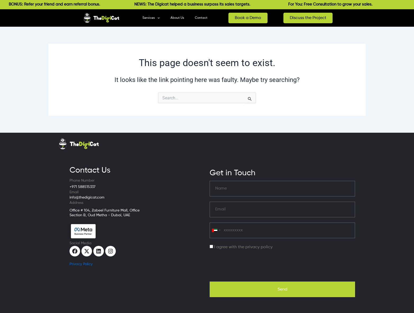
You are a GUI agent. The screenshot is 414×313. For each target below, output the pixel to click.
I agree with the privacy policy (243, 247)
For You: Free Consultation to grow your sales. (333, 4)
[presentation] (250, 266)
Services (151, 18)
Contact (201, 18)
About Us (177, 18)
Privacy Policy (81, 264)
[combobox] (216, 230)
